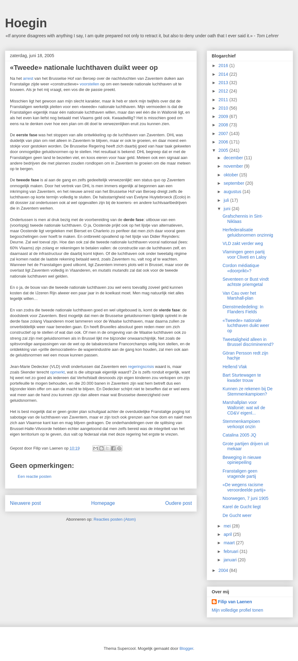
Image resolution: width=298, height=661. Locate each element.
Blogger (186, 648)
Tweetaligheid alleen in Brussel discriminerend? (248, 342)
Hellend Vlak (235, 366)
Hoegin (26, 23)
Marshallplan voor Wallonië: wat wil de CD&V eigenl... (244, 407)
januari (231, 559)
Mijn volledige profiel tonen (237, 610)
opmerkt (57, 372)
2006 (224, 141)
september (234, 183)
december (234, 157)
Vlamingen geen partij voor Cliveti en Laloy (244, 254)
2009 (224, 116)
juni (228, 208)
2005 (224, 150)
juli (227, 200)
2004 (224, 570)
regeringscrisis (141, 366)
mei (228, 525)
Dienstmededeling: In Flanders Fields (243, 309)
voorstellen (89, 84)
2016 (224, 65)
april (228, 534)
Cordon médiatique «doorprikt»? (241, 268)
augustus (233, 191)
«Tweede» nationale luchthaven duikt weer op (246, 325)
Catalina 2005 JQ (239, 434)
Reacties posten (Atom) (115, 519)
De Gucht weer (237, 515)
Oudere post (178, 503)
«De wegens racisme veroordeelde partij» (244, 487)
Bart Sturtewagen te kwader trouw (242, 378)
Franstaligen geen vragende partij (240, 474)
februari (231, 551)
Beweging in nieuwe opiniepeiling (242, 460)
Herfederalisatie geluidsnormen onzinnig (248, 232)
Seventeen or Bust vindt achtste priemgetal (246, 282)
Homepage (103, 503)
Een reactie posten (34, 476)
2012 (224, 90)
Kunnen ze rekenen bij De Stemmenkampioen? (248, 391)
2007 (224, 133)
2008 (224, 124)
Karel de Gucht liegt (242, 506)
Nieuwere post (25, 503)
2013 (224, 82)
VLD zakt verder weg (243, 243)
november (234, 166)
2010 (224, 108)
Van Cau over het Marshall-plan (239, 296)
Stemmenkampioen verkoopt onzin (241, 424)
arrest (28, 78)
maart (230, 542)
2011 (224, 99)
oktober (231, 174)
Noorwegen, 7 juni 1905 (246, 498)
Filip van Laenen (235, 601)
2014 (224, 74)
